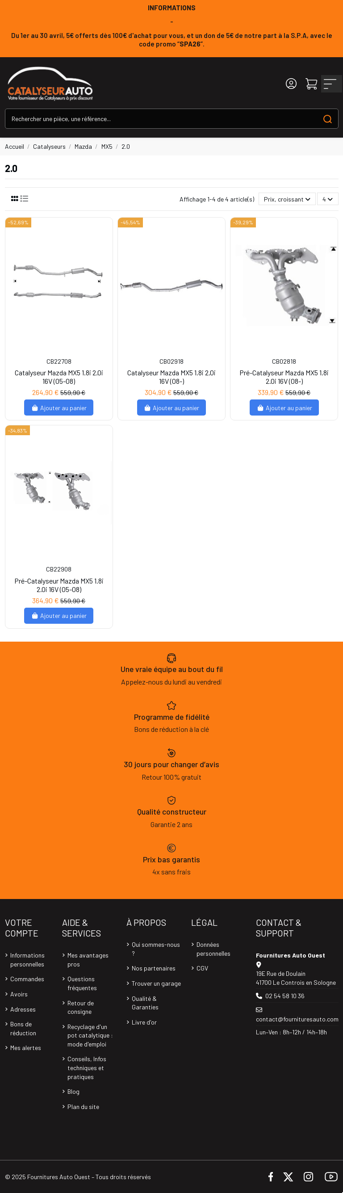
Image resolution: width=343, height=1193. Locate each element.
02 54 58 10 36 (285, 996)
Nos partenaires (154, 968)
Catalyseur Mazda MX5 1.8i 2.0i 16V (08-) (171, 376)
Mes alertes (25, 1047)
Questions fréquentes (82, 983)
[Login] (291, 84)
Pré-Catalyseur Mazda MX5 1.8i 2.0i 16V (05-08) (59, 584)
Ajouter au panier (59, 408)
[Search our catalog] (327, 119)
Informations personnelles (27, 959)
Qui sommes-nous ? (156, 949)
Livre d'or (144, 1022)
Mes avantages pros (88, 959)
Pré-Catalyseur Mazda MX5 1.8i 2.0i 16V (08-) (284, 376)
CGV (202, 968)
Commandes (27, 979)
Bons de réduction (23, 1028)
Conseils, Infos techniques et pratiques (86, 1067)
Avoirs (19, 994)
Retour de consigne (80, 1007)
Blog (73, 1091)
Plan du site (83, 1106)
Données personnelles (213, 949)
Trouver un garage (156, 983)
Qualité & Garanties (145, 1003)
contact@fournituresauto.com (297, 1019)
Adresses (23, 1009)
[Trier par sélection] (287, 199)
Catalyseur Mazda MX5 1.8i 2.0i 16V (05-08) (59, 376)
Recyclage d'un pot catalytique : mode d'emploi (90, 1035)
